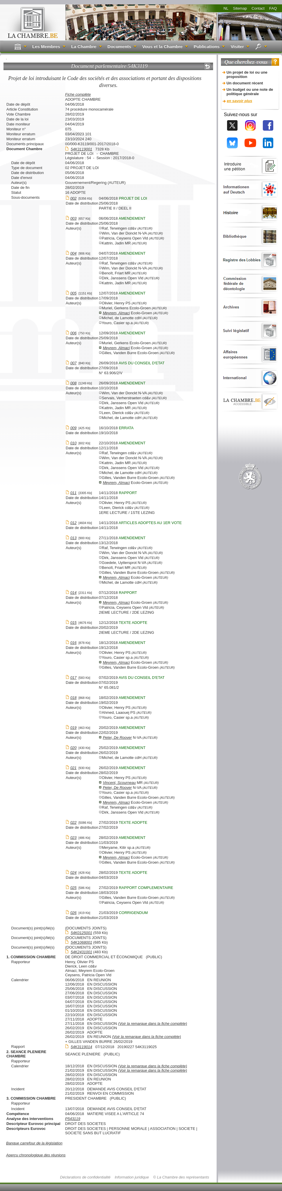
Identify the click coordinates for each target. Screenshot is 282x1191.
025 (73, 887)
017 (73, 677)
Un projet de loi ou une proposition (246, 74)
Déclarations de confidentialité (85, 1177)
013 (73, 538)
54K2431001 (81, 952)
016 (73, 642)
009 (73, 428)
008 (73, 383)
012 (73, 523)
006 (73, 333)
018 (73, 697)
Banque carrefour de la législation (34, 1143)
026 (73, 912)
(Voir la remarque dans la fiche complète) (152, 1023)
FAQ (273, 8)
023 (73, 837)
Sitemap (240, 8)
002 (73, 198)
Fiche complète (78, 94)
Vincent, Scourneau (119, 782)
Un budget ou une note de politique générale (249, 91)
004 (73, 253)
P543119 (72, 1119)
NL (226, 8)
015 (73, 622)
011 (73, 493)
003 (73, 218)
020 (73, 748)
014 (73, 592)
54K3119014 (81, 1047)
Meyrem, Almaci (116, 313)
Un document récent (244, 83)
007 (73, 363)
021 (73, 768)
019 (73, 727)
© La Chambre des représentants (181, 1177)
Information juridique (132, 1177)
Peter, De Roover (117, 737)
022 (73, 822)
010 (73, 443)
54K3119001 (81, 149)
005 (73, 293)
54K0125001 (81, 933)
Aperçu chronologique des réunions (36, 1155)
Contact (258, 8)
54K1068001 (81, 942)
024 (73, 872)
